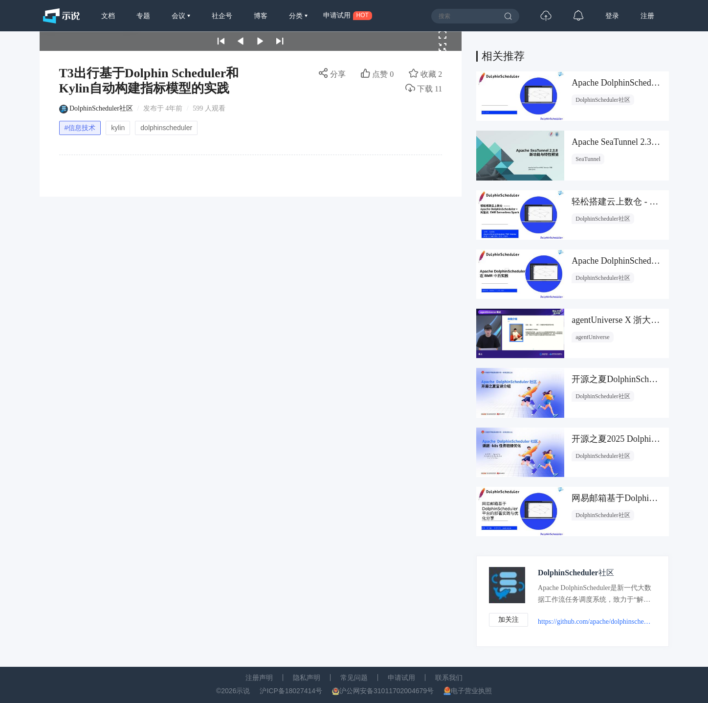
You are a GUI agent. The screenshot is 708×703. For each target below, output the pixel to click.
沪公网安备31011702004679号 (386, 691)
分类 (297, 16)
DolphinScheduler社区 (101, 108)
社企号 (222, 16)
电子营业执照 (471, 691)
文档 (108, 16)
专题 (143, 16)
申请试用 (401, 677)
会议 (179, 16)
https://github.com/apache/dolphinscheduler (595, 621)
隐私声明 (306, 677)
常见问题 (354, 677)
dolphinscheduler (166, 128)
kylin (118, 128)
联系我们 (449, 677)
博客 (260, 16)
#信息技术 (80, 128)
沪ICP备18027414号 (291, 691)
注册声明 (259, 677)
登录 (612, 16)
